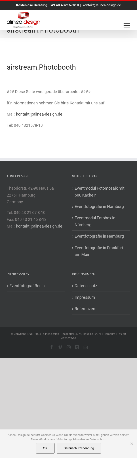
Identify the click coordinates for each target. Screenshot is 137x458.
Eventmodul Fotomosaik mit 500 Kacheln (99, 191)
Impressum (85, 297)
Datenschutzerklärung (79, 448)
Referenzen (85, 308)
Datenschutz (86, 285)
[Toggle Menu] (127, 25)
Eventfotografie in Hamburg (99, 206)
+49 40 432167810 (64, 5)
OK (45, 448)
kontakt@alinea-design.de (101, 5)
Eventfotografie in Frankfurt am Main (99, 251)
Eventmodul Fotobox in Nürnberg (95, 221)
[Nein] (131, 443)
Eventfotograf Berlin (27, 285)
